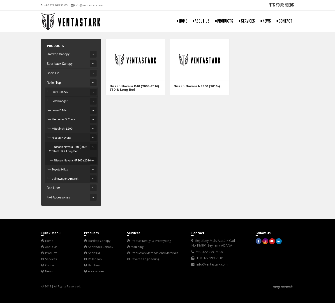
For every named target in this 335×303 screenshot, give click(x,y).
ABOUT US (202, 21)
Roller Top (54, 82)
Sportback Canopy (60, 63)
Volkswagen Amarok (65, 178)
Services (51, 259)
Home (49, 241)
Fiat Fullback (60, 92)
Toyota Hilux (60, 169)
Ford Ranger (59, 101)
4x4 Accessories (58, 197)
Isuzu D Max (60, 110)
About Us (51, 247)
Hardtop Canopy (58, 54)
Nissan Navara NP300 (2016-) (73, 160)
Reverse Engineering (145, 259)
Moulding (137, 247)
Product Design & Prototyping (151, 241)
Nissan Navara (61, 137)
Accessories (96, 271)
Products (51, 253)
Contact (50, 265)
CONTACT (285, 21)
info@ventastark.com (87, 5)
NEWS (267, 21)
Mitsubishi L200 (62, 128)
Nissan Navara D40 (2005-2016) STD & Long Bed (68, 149)
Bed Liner (53, 188)
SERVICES (248, 21)
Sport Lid (53, 73)
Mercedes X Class (63, 119)
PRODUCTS (225, 21)
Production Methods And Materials (154, 253)
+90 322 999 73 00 (54, 5)
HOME (183, 21)
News (49, 271)
